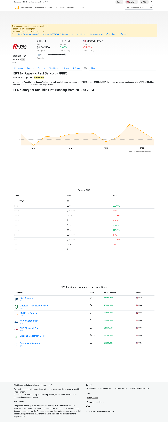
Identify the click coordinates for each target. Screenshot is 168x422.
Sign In (119, 2)
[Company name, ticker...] (139, 7)
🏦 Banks (41, 55)
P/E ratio (65, 68)
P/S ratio (76, 68)
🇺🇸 (130, 2)
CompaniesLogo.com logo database (51, 411)
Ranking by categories (65, 7)
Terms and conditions (95, 402)
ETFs (81, 7)
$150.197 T (44, 2)
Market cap (18, 68)
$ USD (143, 2)
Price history (54, 68)
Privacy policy (92, 398)
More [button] (93, 68)
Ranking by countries (43, 7)
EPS (85, 68)
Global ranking (26, 7)
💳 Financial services (56, 55)
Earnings (41, 68)
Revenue (30, 68)
